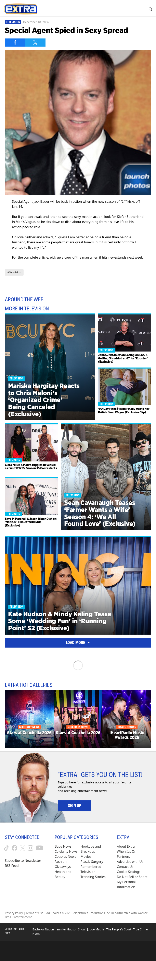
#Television (14, 272)
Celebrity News (66, 851)
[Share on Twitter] (35, 42)
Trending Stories (93, 877)
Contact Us (125, 866)
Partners (123, 856)
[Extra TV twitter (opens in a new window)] (22, 848)
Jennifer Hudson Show (70, 929)
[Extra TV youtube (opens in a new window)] (39, 848)
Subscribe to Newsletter (23, 860)
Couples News (65, 856)
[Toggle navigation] (147, 9)
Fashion (61, 861)
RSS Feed (12, 865)
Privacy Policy (14, 913)
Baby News (63, 846)
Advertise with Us (130, 861)
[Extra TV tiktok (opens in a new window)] (6, 848)
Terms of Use (34, 913)
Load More (78, 642)
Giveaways (63, 866)
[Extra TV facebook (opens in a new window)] (14, 848)
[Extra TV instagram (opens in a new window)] (30, 848)
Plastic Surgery (92, 861)
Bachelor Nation (43, 929)
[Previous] (8, 718)
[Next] (147, 718)
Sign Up (74, 805)
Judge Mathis (96, 929)
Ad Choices (53, 913)
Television (13, 22)
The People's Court (118, 929)
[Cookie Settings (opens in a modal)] (128, 871)
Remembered (91, 866)
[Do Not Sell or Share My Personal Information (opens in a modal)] (134, 882)
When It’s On (126, 851)
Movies (86, 856)
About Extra (126, 846)
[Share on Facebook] (15, 42)
